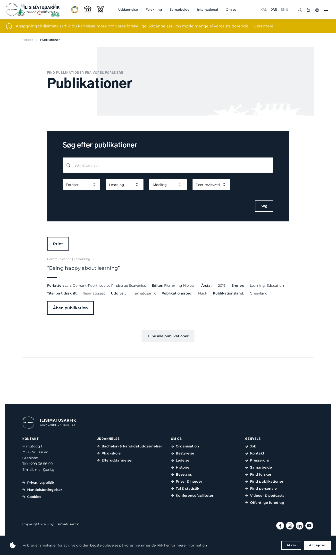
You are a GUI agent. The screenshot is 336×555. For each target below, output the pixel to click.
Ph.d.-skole (111, 453)
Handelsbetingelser (44, 490)
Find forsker (260, 474)
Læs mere (264, 26)
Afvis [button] (291, 545)
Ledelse (182, 460)
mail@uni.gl (45, 469)
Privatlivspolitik (40, 482)
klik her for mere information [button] (182, 545)
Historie (182, 467)
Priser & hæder (189, 481)
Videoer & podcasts (267, 495)
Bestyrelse (185, 453)
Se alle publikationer (168, 336)
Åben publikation (70, 308)
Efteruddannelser (117, 460)
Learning (257, 285)
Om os (231, 9)
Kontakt (257, 453)
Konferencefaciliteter (194, 495)
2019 (222, 285)
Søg (264, 206)
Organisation (187, 446)
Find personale (263, 488)
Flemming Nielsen (179, 285)
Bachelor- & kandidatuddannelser (131, 446)
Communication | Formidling (68, 259)
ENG (284, 9)
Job (253, 446)
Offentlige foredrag (267, 502)
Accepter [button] (317, 545)
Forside (27, 40)
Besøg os (184, 474)
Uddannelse (128, 9)
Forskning (154, 9)
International (207, 9)
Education (275, 285)
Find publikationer (266, 481)
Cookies (34, 497)
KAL (263, 9)
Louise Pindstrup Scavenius (122, 285)
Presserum (259, 460)
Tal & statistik (187, 488)
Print (58, 244)
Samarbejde (179, 9)
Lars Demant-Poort (81, 285)
